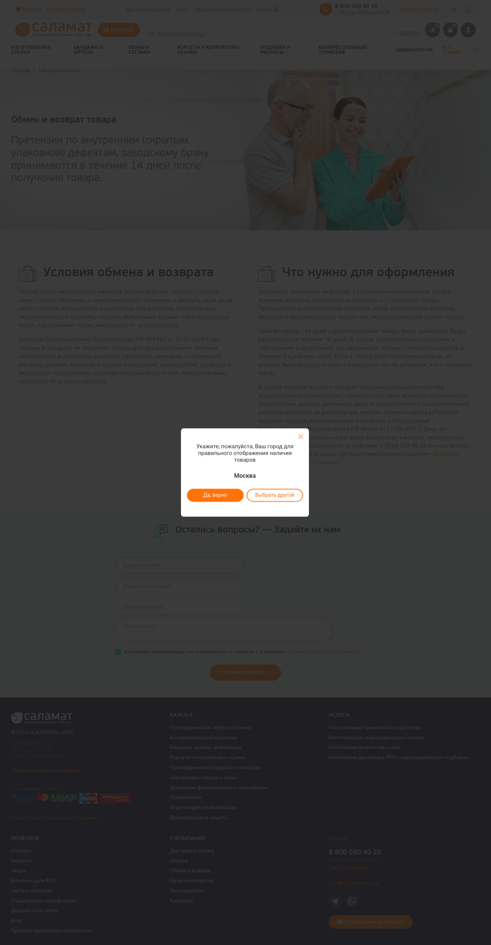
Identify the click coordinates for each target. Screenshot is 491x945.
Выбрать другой (274, 495)
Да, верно (215, 495)
